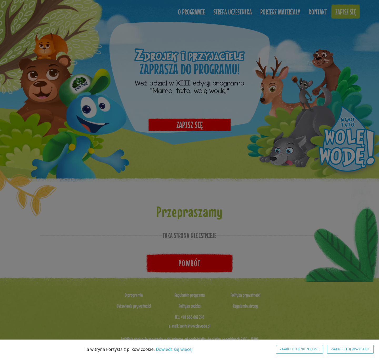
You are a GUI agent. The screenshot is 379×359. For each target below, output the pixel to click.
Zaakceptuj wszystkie (350, 349)
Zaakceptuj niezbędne (299, 349)
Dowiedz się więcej (174, 349)
